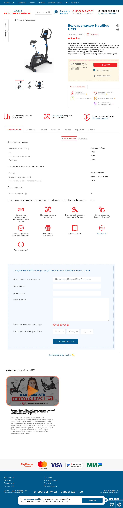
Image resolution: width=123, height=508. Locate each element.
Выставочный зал (55, 2)
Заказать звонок (62, 12)
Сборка (32, 2)
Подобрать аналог (104, 70)
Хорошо (92, 500)
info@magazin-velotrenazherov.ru (109, 492)
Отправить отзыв (65, 341)
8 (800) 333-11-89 (108, 11)
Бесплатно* (102, 234)
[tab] (14, 130)
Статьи (47, 483)
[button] (59, 331)
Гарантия (41, 2)
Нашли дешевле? (103, 76)
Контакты (75, 2)
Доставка (22, 2)
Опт (66, 2)
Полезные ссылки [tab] (77, 87)
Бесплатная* (57, 116)
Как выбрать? (9, 2)
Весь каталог (50, 486)
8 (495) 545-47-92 (83, 11)
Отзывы (48, 477)
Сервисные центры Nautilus (62, 355)
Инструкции (50, 480)
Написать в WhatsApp (107, 13)
